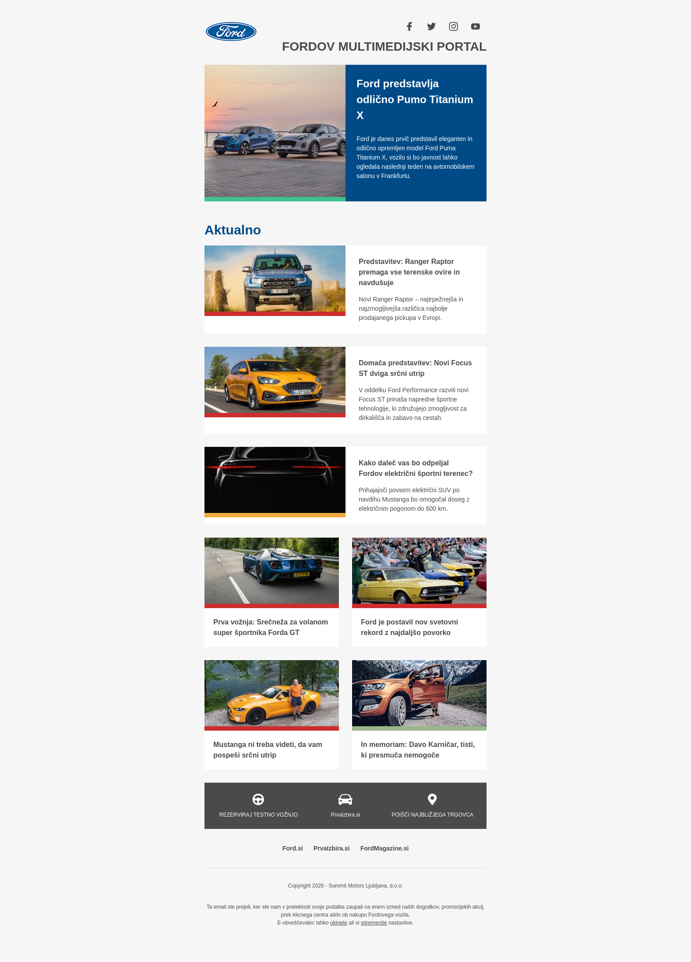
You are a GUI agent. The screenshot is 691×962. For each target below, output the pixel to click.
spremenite (374, 923)
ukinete (338, 923)
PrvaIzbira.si (331, 848)
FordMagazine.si (384, 848)
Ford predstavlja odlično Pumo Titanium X (415, 99)
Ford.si (292, 848)
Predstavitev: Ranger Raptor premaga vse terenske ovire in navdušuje (409, 272)
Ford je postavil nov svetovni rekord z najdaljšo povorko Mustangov (409, 632)
